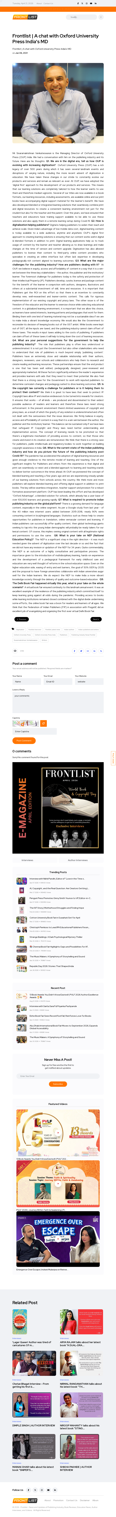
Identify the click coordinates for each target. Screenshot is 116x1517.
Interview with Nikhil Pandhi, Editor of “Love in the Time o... (57, 878)
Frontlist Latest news (52, 630)
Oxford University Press (22, 635)
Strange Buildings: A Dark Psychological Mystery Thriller (56, 937)
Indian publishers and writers (88, 630)
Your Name (17, 676)
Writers (44, 640)
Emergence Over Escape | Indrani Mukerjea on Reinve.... (42, 1269)
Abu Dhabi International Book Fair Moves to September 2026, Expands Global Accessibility (64, 1027)
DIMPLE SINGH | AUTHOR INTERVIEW (33, 1425)
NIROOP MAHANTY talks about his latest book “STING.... (79, 1427)
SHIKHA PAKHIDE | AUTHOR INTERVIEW (76, 1469)
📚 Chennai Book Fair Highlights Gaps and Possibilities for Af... (59, 946)
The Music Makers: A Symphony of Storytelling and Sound (57, 956)
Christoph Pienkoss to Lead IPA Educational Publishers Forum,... (60, 927)
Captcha (16, 718)
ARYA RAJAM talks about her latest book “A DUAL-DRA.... (80, 1344)
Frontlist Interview (34, 630)
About (39, 3)
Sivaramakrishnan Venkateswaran (26, 640)
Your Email (48, 676)
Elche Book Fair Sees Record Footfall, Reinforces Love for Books (60, 1016)
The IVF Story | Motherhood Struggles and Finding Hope (57, 908)
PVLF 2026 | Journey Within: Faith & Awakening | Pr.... (41, 1209)
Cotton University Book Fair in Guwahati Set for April (55, 917)
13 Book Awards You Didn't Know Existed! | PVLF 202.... (42, 1159)
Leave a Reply (18, 689)
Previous (21, 619)
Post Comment (24, 740)
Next (96, 619)
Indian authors (69, 630)
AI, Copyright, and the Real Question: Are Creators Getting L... (59, 888)
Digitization (20, 630)
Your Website (81, 676)
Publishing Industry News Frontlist (83, 635)
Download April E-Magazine (58, 9)
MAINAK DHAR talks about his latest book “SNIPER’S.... (33, 1469)
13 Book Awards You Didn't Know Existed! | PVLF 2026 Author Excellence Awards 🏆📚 (64, 996)
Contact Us (48, 3)
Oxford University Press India (45, 635)
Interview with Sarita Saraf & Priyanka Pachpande (53, 1006)
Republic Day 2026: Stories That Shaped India (52, 966)
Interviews (16, 1338)
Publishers (63, 635)
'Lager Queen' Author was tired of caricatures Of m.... (31, 1344)
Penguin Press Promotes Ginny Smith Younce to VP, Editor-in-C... (61, 898)
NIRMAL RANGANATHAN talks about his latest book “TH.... (81, 1385)
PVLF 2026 (113, 758)
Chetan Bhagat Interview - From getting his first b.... (30, 1385)
